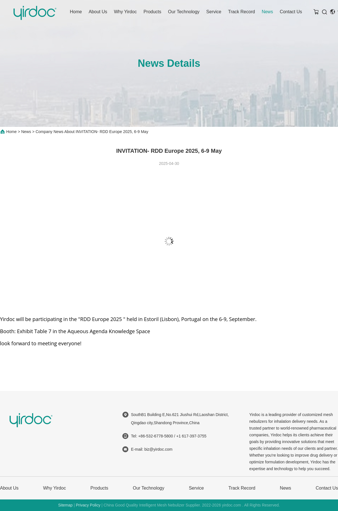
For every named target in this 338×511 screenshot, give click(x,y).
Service (213, 11)
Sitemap (65, 505)
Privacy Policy (88, 505)
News (267, 11)
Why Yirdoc (125, 11)
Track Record (241, 11)
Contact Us (291, 11)
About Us (98, 11)
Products (152, 11)
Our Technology (184, 11)
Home (76, 11)
